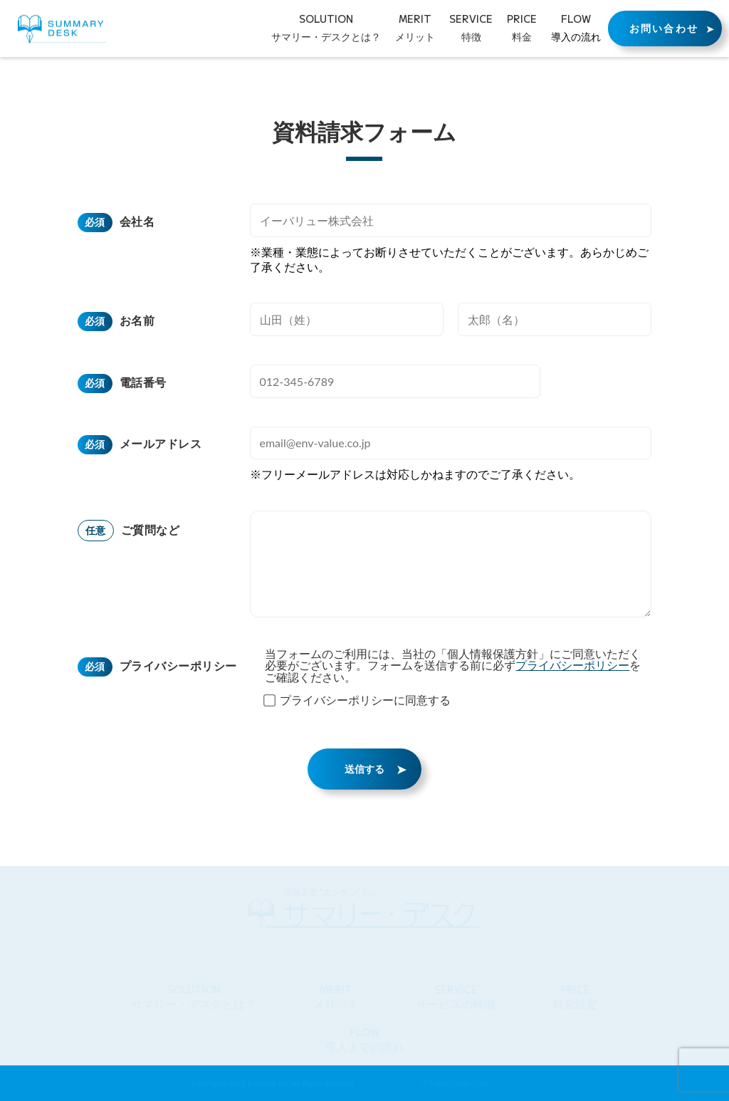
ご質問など (150, 525)
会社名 (137, 217)
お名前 (137, 316)
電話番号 (143, 378)
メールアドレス (160, 440)
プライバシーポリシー (178, 662)
